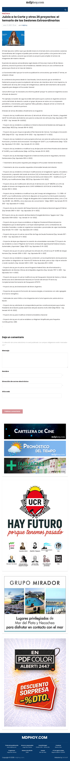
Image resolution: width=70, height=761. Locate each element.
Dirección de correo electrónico (15, 381)
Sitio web (6, 391)
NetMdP (65, 757)
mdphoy (24, 25)
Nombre (5, 371)
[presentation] (17, 404)
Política (6, 13)
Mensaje (5, 350)
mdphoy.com (34, 737)
